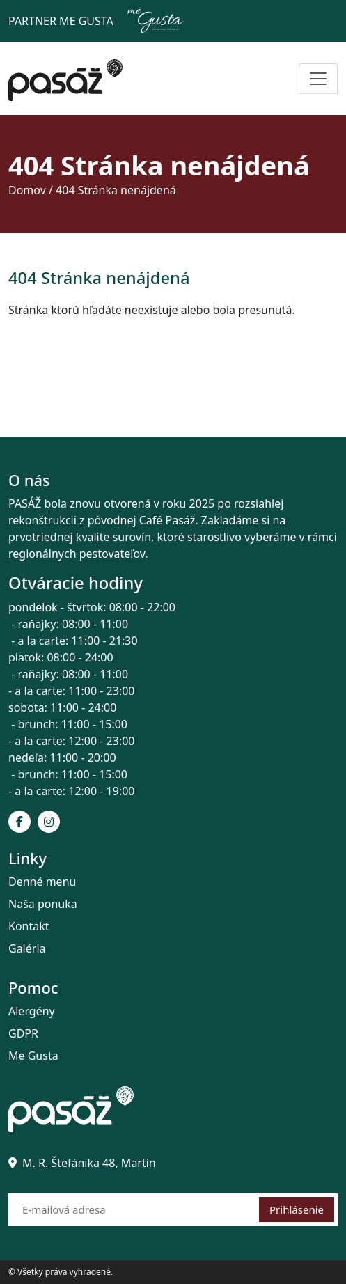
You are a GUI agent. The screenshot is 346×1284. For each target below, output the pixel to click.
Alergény (31, 1011)
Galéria (27, 948)
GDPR (23, 1033)
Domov (27, 190)
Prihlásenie (296, 1209)
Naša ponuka (42, 903)
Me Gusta (33, 1055)
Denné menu (42, 881)
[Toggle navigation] (318, 78)
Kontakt (28, 926)
